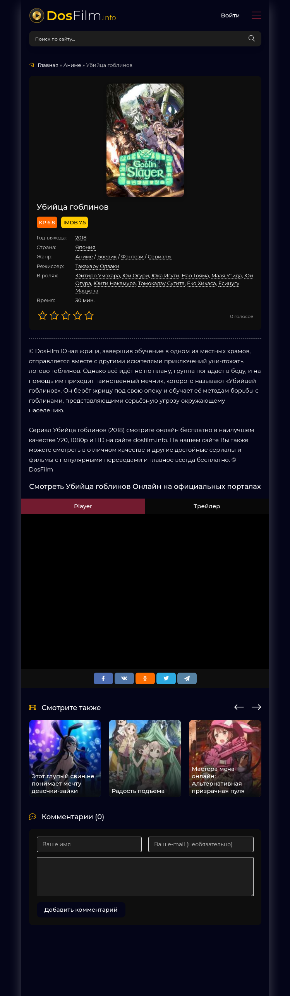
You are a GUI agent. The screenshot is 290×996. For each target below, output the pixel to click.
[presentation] (239, 706)
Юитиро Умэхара (98, 275)
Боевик (107, 256)
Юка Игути (165, 275)
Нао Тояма (195, 275)
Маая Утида (226, 275)
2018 (81, 237)
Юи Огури (135, 275)
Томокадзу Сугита (161, 283)
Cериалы (160, 256)
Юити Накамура (115, 283)
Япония (86, 247)
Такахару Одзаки (98, 266)
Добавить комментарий (81, 909)
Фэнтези (132, 256)
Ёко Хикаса (201, 283)
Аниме (84, 256)
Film (81, 15)
